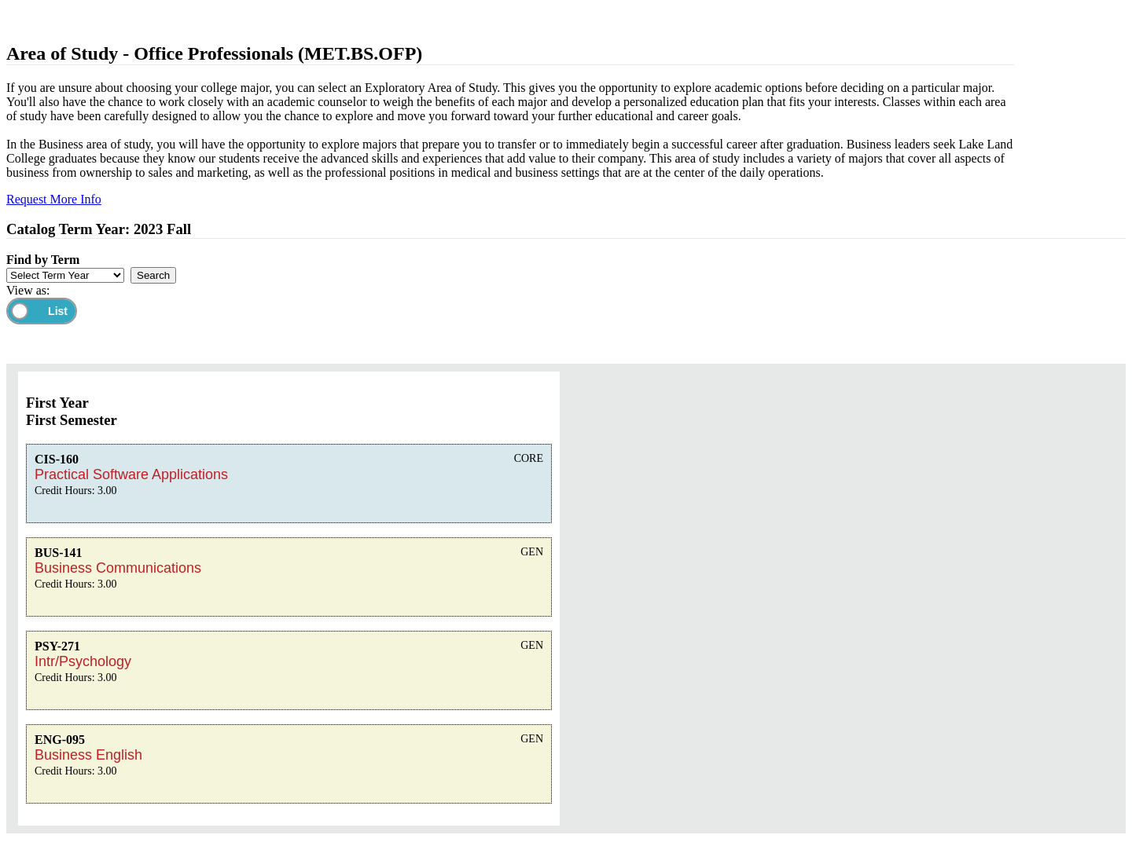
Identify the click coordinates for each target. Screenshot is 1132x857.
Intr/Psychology (83, 661)
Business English (88, 755)
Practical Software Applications (131, 474)
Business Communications (118, 568)
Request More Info (53, 199)
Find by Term (42, 259)
